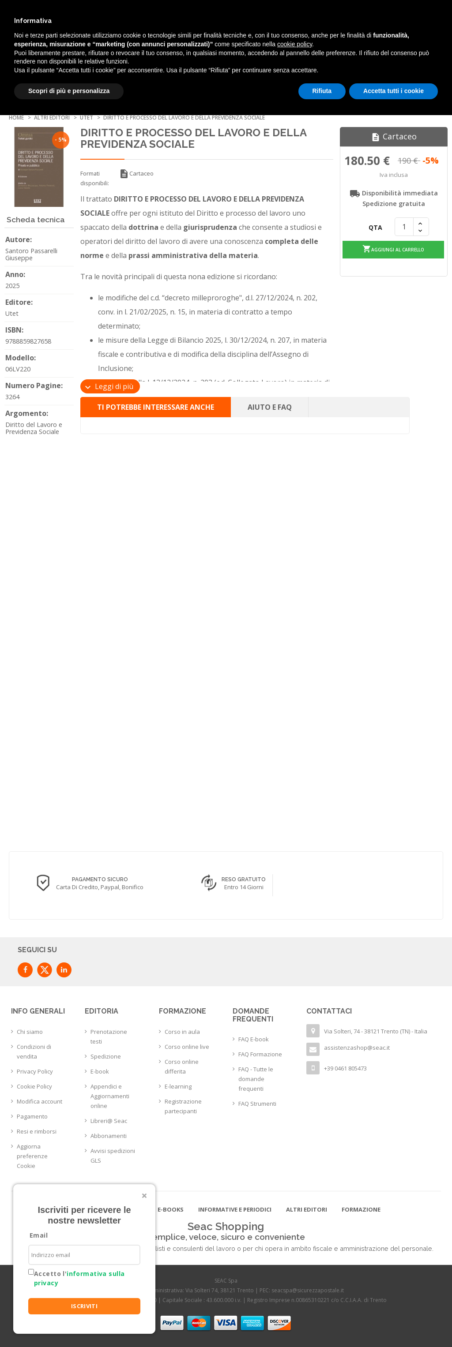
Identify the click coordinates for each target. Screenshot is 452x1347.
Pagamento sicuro (221, 879)
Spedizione (105, 1056)
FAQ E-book (253, 1039)
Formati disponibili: (94, 178)
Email (39, 1235)
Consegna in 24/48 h (77, 879)
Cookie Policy (34, 1086)
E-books (171, 1209)
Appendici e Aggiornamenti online (109, 1096)
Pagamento (32, 1116)
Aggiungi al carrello (393, 249)
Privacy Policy (35, 1071)
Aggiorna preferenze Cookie (32, 1156)
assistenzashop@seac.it (357, 1047)
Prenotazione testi (108, 1036)
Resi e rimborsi (36, 1131)
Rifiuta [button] (322, 90)
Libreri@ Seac (108, 1121)
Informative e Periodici (234, 1209)
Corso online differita (182, 1066)
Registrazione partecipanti (183, 1106)
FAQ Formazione (260, 1054)
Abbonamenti (108, 1136)
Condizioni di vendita (34, 1051)
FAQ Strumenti (257, 1104)
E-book (99, 1071)
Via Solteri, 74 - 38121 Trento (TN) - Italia (375, 1031)
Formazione (361, 1209)
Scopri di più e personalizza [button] (68, 90)
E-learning (178, 1086)
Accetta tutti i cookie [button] (393, 90)
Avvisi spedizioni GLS (112, 1155)
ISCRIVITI (84, 1306)
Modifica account (39, 1101)
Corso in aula (182, 1032)
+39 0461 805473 (345, 1068)
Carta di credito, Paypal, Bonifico (221, 887)
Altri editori (306, 1209)
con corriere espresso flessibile (77, 887)
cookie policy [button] (294, 44)
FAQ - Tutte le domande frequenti (255, 1079)
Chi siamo (30, 1032)
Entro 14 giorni (365, 887)
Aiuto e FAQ (270, 407)
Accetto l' (79, 1278)
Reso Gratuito (365, 879)
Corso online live (187, 1047)
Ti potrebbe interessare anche (155, 407)
